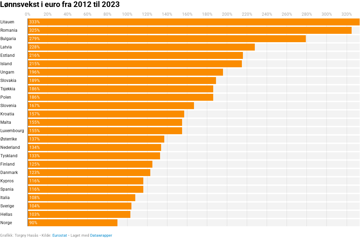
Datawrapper (101, 235)
